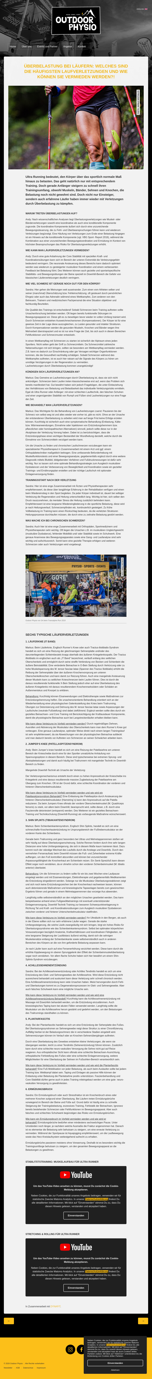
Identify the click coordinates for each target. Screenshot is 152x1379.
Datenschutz (28, 1368)
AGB (18, 1368)
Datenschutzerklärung (116, 1345)
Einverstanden (115, 1363)
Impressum (41, 1368)
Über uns (26, 46)
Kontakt (82, 46)
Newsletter (8, 1368)
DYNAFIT (55, 1306)
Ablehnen (115, 1370)
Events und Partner (47, 46)
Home (13, 46)
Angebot (67, 46)
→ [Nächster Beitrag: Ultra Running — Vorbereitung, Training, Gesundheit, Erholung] (143, 1320)
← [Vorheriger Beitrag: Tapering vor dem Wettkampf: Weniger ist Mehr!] (8, 1320)
